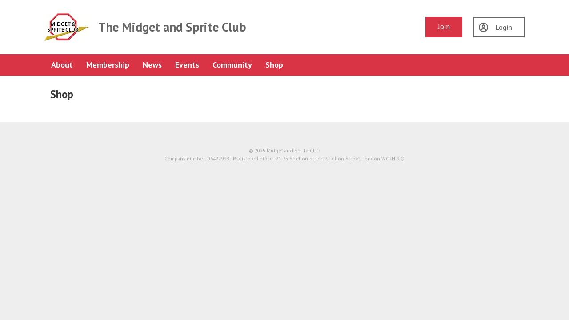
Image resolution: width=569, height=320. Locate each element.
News (152, 65)
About (62, 65)
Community (232, 65)
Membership (107, 65)
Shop (274, 65)
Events (187, 65)
